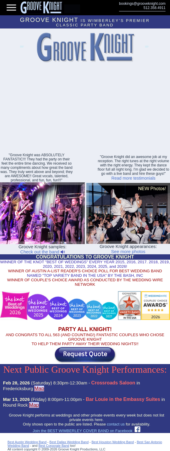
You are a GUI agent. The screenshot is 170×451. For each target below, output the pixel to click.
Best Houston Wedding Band (112, 442)
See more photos (128, 251)
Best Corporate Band (53, 445)
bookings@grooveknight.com (142, 3)
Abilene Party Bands (146, 47)
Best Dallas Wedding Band (69, 442)
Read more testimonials (134, 178)
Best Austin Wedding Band (26, 442)
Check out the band (42, 251)
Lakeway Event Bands (21, 47)
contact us (116, 424)
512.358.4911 (155, 8)
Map (39, 388)
